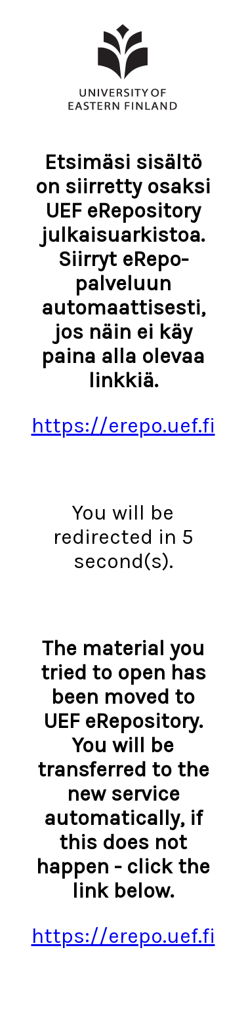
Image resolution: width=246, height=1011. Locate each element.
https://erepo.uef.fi (123, 425)
